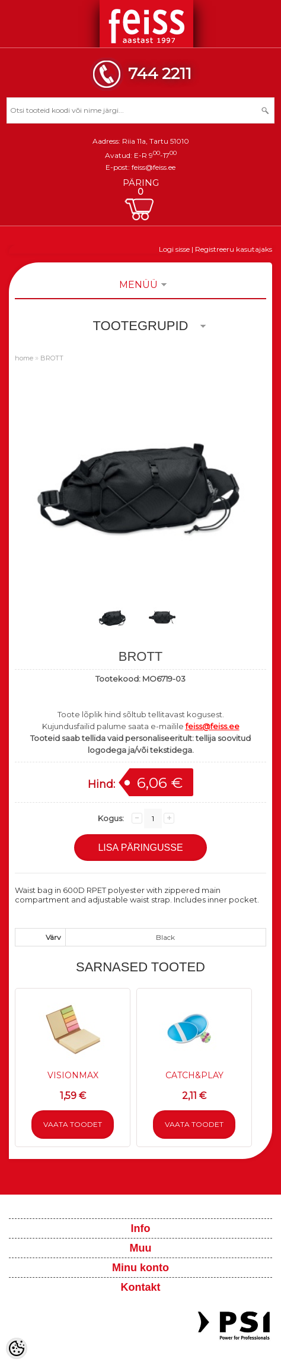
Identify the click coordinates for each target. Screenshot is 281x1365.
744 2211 (159, 73)
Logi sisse (174, 249)
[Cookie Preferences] (16, 1348)
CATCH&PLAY (194, 1075)
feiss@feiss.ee (153, 167)
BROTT (51, 358)
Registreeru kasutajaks (233, 249)
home (24, 358)
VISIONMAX (72, 1075)
